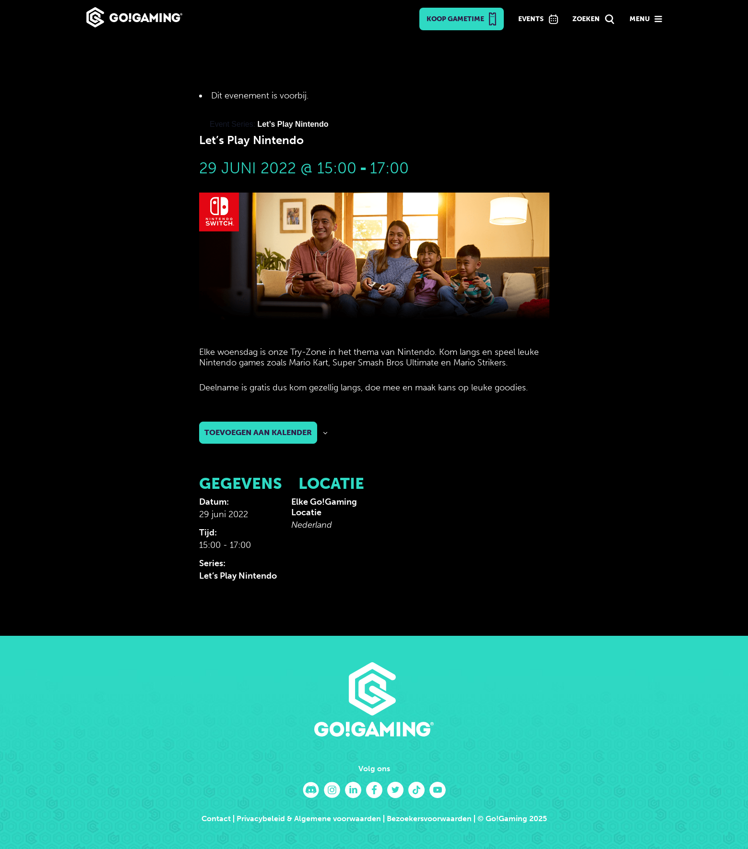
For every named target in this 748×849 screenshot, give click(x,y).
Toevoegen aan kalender (258, 432)
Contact (216, 818)
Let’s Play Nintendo (238, 575)
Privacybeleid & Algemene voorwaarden (309, 818)
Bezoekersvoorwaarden (429, 818)
